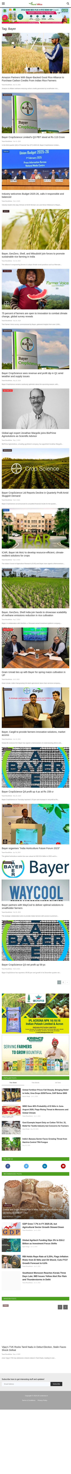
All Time (58, 1107)
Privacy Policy (42, 1465)
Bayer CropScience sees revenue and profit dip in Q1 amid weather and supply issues (32, 375)
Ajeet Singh (26, 1165)
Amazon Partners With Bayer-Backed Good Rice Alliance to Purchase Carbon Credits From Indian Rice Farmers (33, 79)
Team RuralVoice (7, 84)
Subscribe (56, 1448)
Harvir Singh (26, 1120)
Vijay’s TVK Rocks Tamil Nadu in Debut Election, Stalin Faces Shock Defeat (34, 1413)
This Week (13, 1107)
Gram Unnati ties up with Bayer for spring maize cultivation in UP (33, 674)
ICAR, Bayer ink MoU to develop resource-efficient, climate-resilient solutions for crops (33, 554)
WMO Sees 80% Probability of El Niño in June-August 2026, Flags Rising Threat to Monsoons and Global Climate (45, 1139)
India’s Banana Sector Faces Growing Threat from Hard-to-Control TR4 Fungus (44, 1182)
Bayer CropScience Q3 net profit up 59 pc (23, 964)
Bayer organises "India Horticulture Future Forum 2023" (31, 848)
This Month (35, 1107)
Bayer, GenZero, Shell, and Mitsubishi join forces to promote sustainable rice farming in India (33, 255)
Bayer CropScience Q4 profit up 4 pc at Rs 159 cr (28, 791)
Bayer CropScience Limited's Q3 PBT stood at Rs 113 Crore (33, 137)
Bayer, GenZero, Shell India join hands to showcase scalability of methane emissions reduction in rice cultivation (34, 614)
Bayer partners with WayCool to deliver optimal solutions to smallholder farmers (32, 906)
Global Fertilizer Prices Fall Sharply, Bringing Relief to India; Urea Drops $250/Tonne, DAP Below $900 (45, 1116)
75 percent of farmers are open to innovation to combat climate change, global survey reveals (34, 315)
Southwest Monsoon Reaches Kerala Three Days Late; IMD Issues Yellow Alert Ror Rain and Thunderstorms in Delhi (44, 1340)
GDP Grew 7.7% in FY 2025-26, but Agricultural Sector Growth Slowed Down (43, 1273)
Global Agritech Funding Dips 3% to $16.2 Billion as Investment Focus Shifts (43, 1295)
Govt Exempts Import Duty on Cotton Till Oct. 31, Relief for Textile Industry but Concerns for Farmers (45, 1160)
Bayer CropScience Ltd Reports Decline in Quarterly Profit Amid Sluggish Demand (35, 494)
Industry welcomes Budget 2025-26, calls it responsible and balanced (33, 195)
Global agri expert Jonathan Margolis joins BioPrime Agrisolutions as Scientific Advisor (29, 434)
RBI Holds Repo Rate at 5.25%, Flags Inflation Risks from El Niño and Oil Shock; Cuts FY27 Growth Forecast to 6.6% (45, 1318)
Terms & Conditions (28, 1465)
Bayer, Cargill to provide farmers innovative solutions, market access (33, 733)
